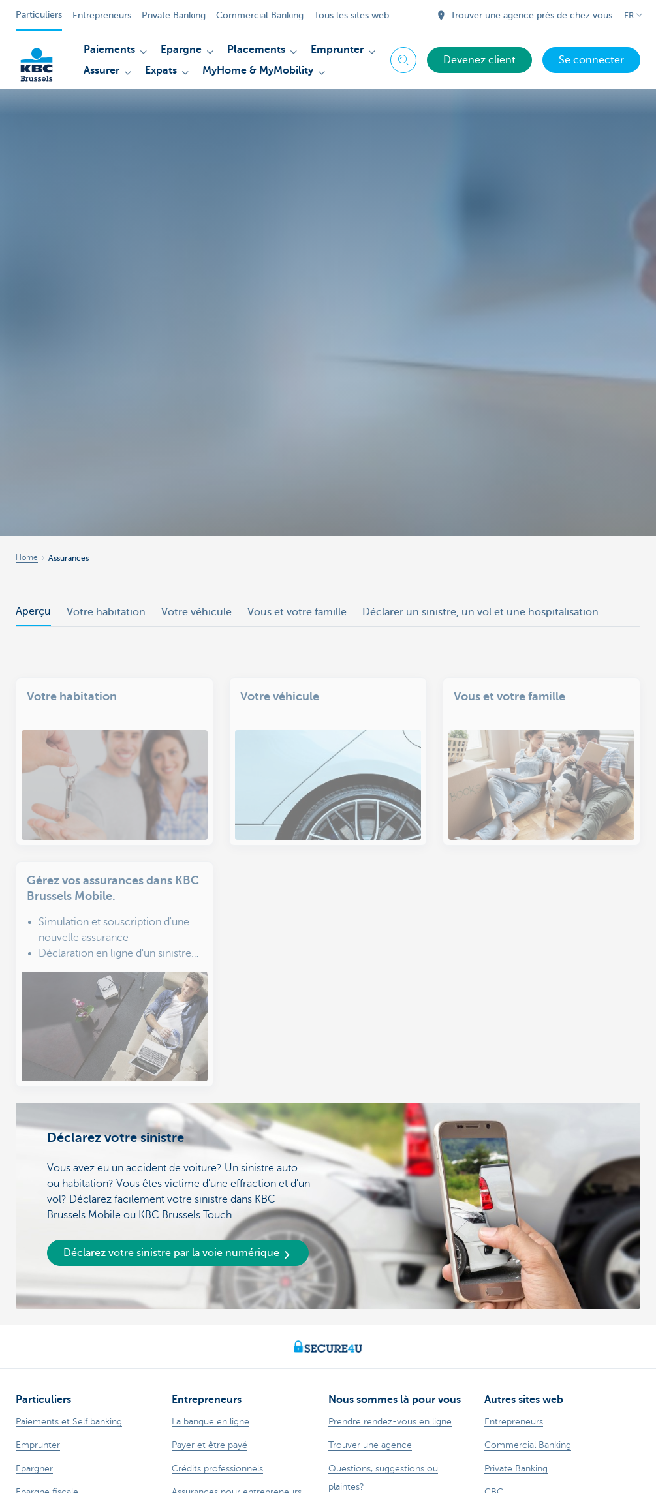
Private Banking (174, 15)
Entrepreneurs (101, 15)
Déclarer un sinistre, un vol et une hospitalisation (480, 612)
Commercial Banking (260, 15)
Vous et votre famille (297, 612)
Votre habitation (106, 612)
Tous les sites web (351, 15)
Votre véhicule (196, 612)
